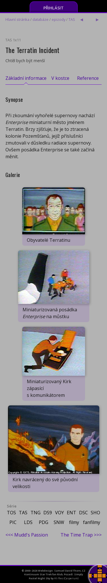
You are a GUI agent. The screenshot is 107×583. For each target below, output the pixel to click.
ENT (71, 512)
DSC (83, 512)
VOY (59, 512)
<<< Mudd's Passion (26, 535)
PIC (13, 522)
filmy (74, 522)
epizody (58, 19)
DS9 (47, 512)
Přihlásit (53, 8)
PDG (43, 522)
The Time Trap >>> (81, 535)
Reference (88, 78)
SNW (59, 522)
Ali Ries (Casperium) (66, 578)
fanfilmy (91, 522)
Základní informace (26, 78)
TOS (11, 512)
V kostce (60, 78)
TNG (36, 512)
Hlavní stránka (17, 19)
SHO (95, 512)
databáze (41, 19)
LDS (28, 522)
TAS (71, 19)
